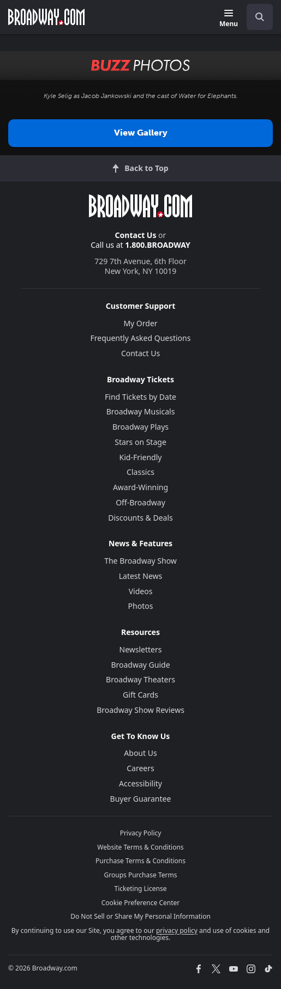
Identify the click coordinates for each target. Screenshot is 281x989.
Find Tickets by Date (140, 397)
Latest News (141, 576)
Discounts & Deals (140, 517)
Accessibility (140, 783)
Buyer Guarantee (140, 798)
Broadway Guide (140, 665)
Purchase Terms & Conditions (140, 860)
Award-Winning (140, 487)
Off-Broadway (140, 502)
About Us (140, 753)
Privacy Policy (141, 833)
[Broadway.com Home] (46, 17)
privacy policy (177, 930)
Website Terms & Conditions (140, 847)
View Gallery (141, 132)
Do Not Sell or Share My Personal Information (140, 916)
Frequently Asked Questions (141, 338)
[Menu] (228, 19)
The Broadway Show (140, 560)
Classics (140, 472)
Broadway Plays (140, 427)
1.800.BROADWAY (157, 245)
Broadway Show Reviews (140, 710)
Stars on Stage (140, 442)
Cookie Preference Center (140, 902)
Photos (140, 606)
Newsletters (140, 649)
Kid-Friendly (140, 457)
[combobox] (255, 17)
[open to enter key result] (260, 17)
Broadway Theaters (140, 679)
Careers (140, 768)
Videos (141, 591)
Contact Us (136, 235)
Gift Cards (140, 694)
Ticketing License (141, 888)
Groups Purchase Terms (140, 875)
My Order (140, 323)
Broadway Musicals (140, 411)
